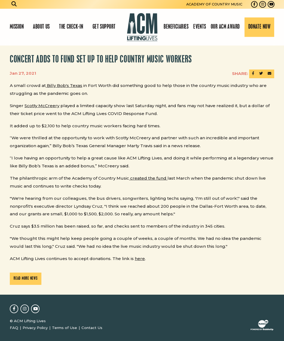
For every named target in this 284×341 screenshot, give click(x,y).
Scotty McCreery (42, 105)
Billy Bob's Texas (64, 85)
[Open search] (14, 4)
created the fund (148, 178)
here (140, 258)
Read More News (26, 278)
